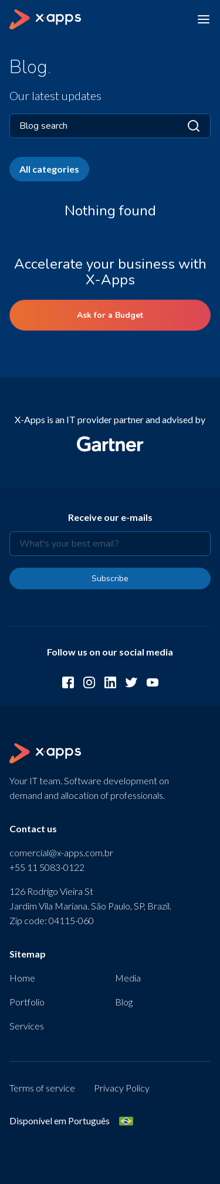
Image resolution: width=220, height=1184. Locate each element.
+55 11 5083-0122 (46, 867)
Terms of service (42, 1087)
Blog (124, 1001)
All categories (49, 168)
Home (22, 977)
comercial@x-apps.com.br (61, 852)
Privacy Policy (122, 1087)
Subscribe (110, 578)
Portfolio (27, 1001)
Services (26, 1025)
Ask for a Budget (110, 315)
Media (128, 977)
